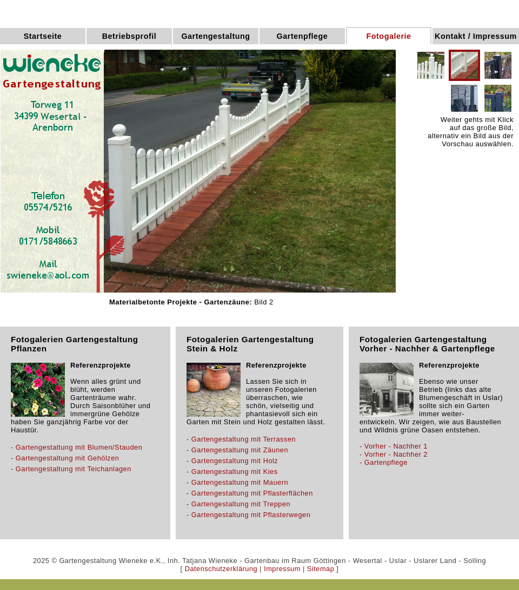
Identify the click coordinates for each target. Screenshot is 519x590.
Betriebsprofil (129, 36)
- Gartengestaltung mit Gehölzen (65, 458)
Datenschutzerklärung (221, 569)
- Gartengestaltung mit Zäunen (237, 450)
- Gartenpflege (384, 462)
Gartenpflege (302, 36)
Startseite (43, 36)
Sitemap (320, 569)
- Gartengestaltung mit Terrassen (241, 439)
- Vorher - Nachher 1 (394, 446)
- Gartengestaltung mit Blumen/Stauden (76, 447)
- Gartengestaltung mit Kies (232, 471)
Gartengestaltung (215, 36)
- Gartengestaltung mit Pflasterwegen (248, 515)
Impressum (282, 569)
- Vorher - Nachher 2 (394, 454)
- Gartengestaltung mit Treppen (238, 504)
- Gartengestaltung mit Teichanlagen (71, 469)
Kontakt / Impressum (476, 36)
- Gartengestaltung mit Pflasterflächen (250, 493)
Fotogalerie (388, 36)
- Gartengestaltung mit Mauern (237, 482)
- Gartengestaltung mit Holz (232, 461)
